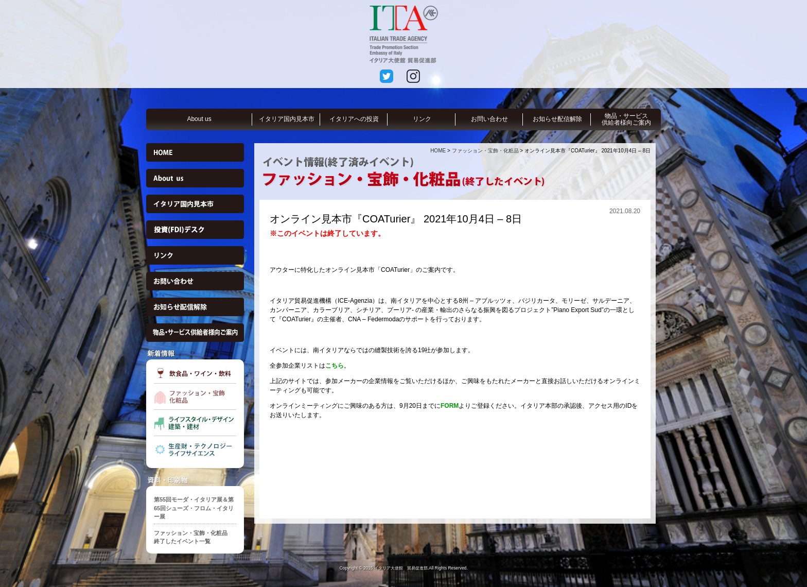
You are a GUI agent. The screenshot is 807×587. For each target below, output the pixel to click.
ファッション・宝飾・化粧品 (485, 150)
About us (199, 119)
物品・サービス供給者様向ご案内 (626, 119)
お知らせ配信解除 (557, 119)
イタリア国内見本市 (286, 119)
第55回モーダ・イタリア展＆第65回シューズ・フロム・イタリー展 (194, 508)
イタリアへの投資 (354, 119)
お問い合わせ (489, 119)
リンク (422, 119)
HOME (438, 150)
